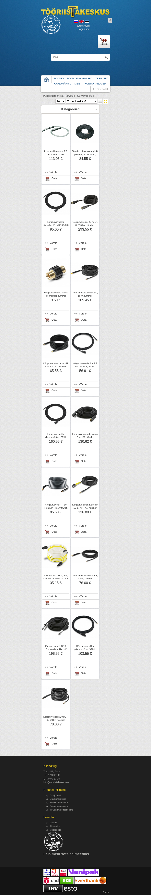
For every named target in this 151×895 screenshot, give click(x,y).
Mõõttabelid (55, 830)
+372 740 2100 (51, 775)
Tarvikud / (70, 95)
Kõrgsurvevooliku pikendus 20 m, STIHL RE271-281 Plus (55, 437)
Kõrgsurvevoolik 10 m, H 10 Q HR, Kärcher (55, 718)
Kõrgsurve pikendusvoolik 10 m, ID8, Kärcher (85, 435)
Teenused (102, 78)
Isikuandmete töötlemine (61, 810)
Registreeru (83, 25)
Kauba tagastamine (59, 806)
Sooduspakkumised (79, 78)
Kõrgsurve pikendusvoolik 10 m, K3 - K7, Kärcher (85, 506)
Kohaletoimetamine (59, 802)
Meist (78, 83)
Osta (54, 178)
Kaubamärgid (62, 83)
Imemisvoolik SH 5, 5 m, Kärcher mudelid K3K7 (55, 577)
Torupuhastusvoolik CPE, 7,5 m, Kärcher (85, 577)
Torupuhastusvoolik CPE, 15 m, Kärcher (85, 294)
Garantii (53, 822)
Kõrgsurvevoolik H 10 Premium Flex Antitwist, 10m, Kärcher (56, 508)
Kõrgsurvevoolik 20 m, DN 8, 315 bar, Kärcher (85, 223)
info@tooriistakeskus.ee (56, 782)
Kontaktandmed (95, 83)
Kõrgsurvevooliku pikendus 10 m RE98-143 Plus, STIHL (55, 225)
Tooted (59, 78)
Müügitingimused (58, 799)
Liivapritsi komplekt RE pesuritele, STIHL (55, 153)
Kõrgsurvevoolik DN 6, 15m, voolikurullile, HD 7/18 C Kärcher (55, 649)
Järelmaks (55, 826)
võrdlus (103, 89)
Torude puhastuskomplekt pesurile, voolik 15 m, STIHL (85, 154)
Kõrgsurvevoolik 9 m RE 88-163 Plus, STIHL (85, 365)
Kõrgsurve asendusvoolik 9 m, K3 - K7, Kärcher (55, 365)
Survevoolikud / (86, 95)
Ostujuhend (55, 795)
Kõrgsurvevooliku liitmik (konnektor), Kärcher (56, 294)
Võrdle (53, 172)
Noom (106, 892)
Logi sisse (84, 29)
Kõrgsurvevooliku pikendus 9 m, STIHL (85, 647)
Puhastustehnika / (53, 95)
